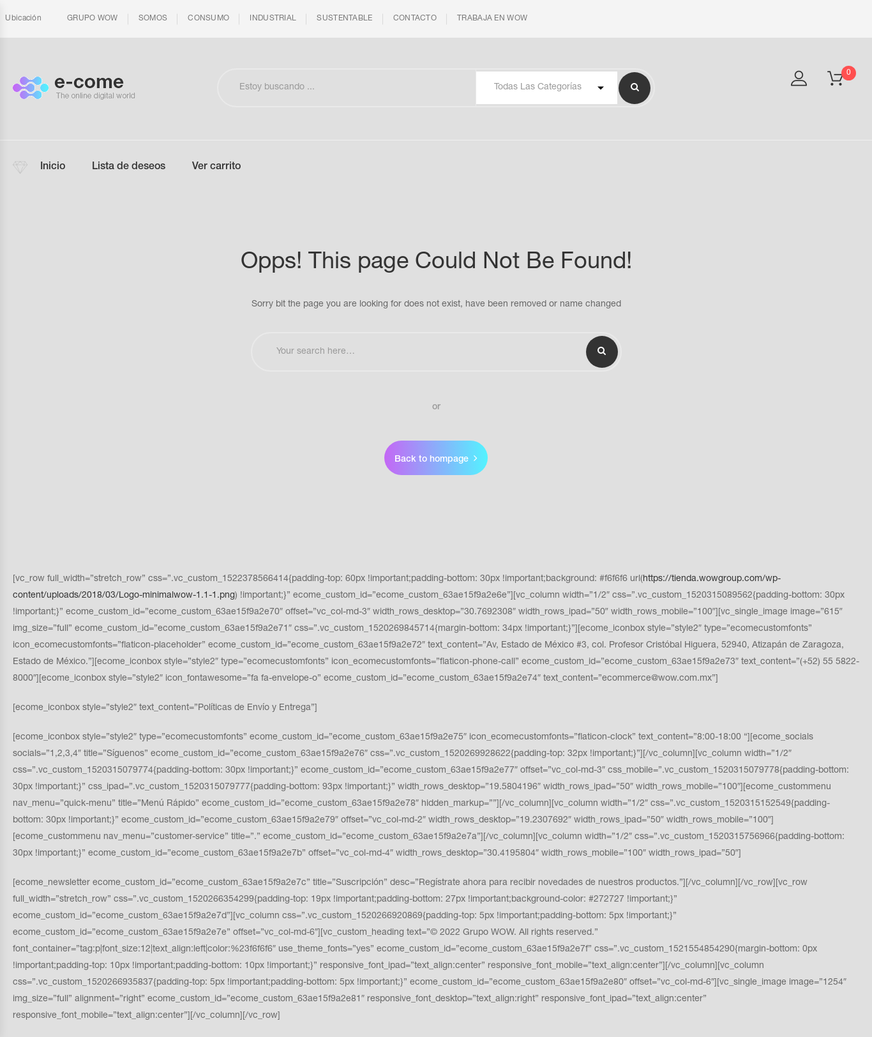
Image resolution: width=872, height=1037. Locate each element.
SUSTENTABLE (344, 18)
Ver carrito (216, 167)
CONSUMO (208, 18)
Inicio (52, 167)
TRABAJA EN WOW (492, 18)
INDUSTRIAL (273, 18)
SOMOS (153, 18)
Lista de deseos (128, 167)
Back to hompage (432, 459)
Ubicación (22, 18)
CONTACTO (415, 18)
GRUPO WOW (92, 18)
